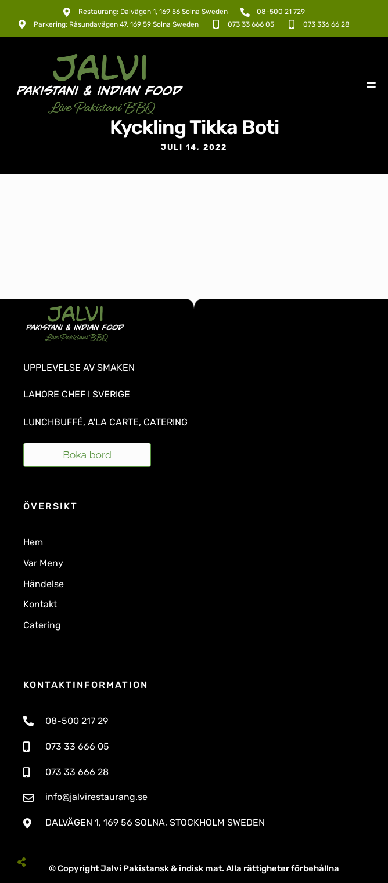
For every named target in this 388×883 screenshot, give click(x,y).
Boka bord (87, 454)
